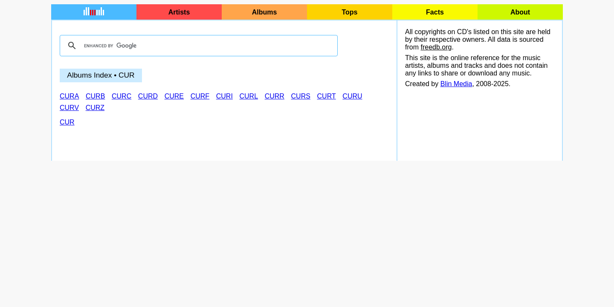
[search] (197, 46)
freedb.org (436, 47)
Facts (435, 12)
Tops (349, 12)
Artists (179, 12)
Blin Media (456, 83)
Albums (264, 12)
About (520, 12)
